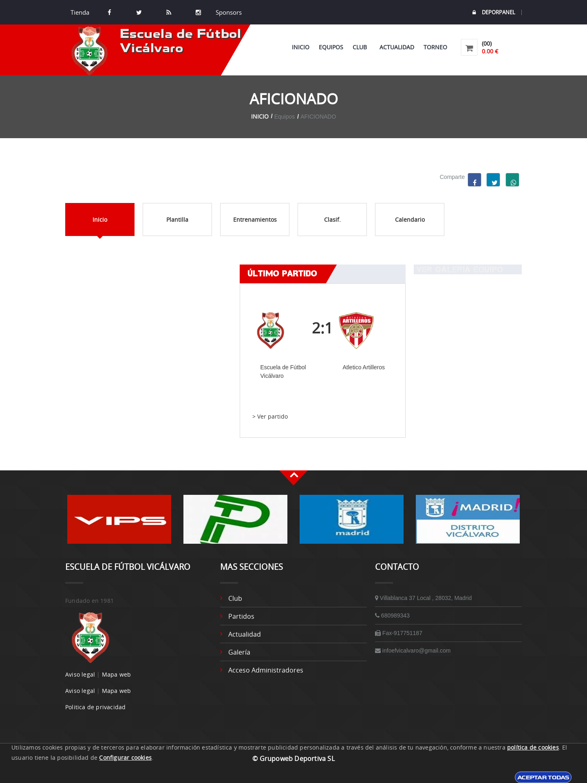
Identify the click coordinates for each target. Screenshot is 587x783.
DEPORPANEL (493, 12)
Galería (239, 652)
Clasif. (332, 219)
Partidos (241, 616)
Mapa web (116, 674)
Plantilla (177, 219)
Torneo (435, 47)
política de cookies (533, 747)
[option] (119, 523)
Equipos (331, 47)
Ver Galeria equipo (458, 269)
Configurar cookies (125, 757)
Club (361, 47)
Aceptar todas (543, 777)
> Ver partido (270, 416)
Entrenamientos (255, 219)
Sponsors (228, 12)
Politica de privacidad (95, 707)
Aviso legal (80, 674)
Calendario (410, 219)
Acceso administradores (265, 670)
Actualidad (397, 47)
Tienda (80, 12)
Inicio (300, 47)
